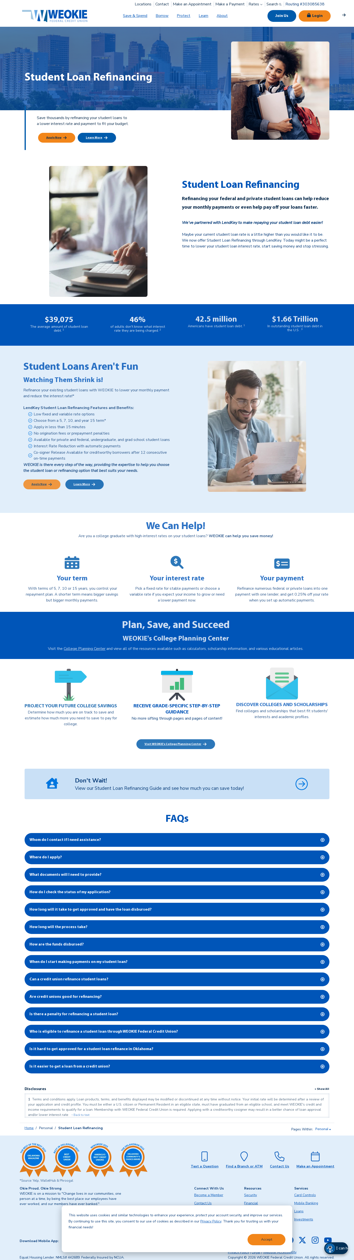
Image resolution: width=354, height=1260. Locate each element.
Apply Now (53, 137)
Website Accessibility (279, 1252)
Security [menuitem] (250, 1195)
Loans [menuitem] (299, 1211)
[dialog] (177, 1228)
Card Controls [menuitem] (305, 1195)
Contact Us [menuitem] (203, 1203)
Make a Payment (230, 4)
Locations (143, 4)
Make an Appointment (192, 4)
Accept (266, 1239)
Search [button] (274, 4)
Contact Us (279, 1166)
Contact (162, 4)
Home (29, 1128)
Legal (256, 1252)
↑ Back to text (80, 1115)
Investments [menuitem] (303, 1219)
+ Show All (321, 1089)
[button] (341, 1248)
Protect (183, 15)
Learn (203, 15)
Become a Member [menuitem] (208, 1195)
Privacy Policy (210, 1221)
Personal (321, 1129)
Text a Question (205, 1166)
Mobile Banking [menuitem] (306, 1203)
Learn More (94, 137)
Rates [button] (256, 4)
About (222, 15)
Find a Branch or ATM (244, 1166)
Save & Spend (135, 15)
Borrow (162, 15)
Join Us (281, 16)
